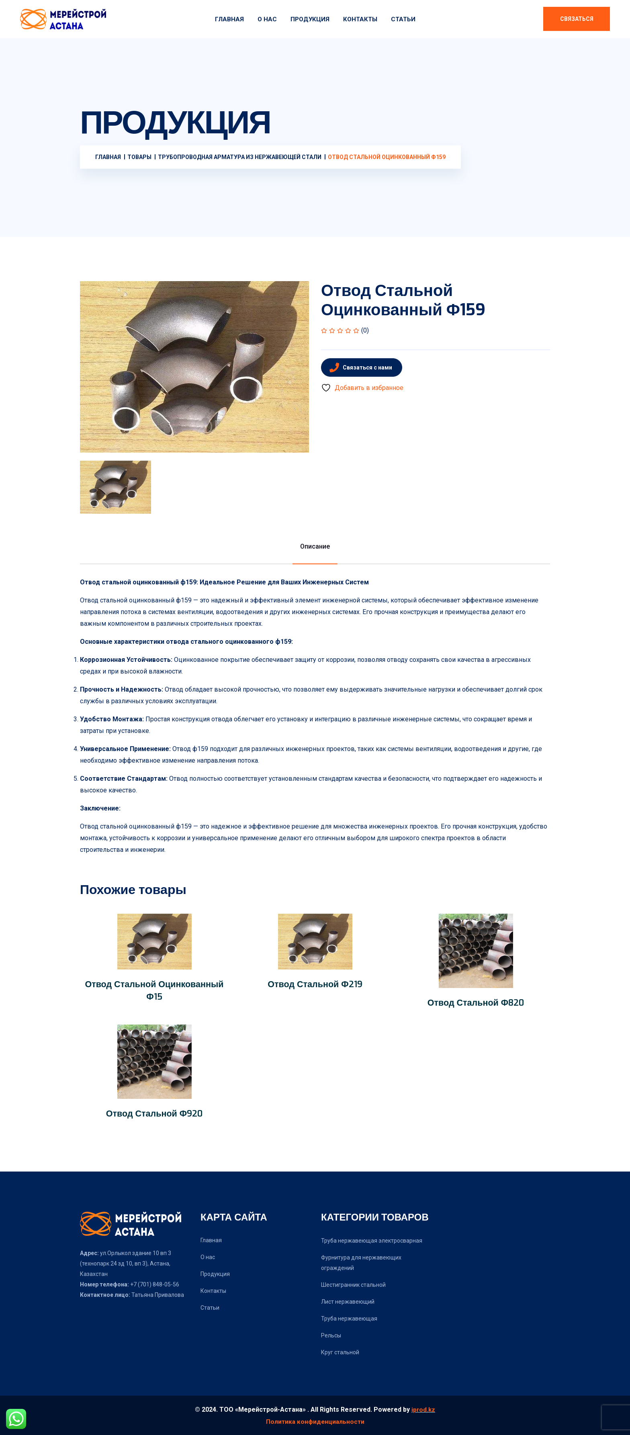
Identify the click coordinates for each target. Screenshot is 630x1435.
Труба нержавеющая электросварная (371, 1240)
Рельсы (331, 1335)
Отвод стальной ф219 (315, 984)
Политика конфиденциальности (315, 1421)
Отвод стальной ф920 (154, 1113)
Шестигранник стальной (353, 1285)
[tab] (115, 487)
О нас (267, 19)
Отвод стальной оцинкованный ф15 (154, 990)
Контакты (360, 19)
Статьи (403, 19)
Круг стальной (340, 1352)
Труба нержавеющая (349, 1318)
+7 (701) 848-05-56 (154, 1284)
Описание (315, 546)
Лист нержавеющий (347, 1301)
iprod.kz (423, 1409)
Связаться (576, 19)
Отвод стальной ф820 (476, 1002)
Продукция (309, 19)
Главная (229, 19)
